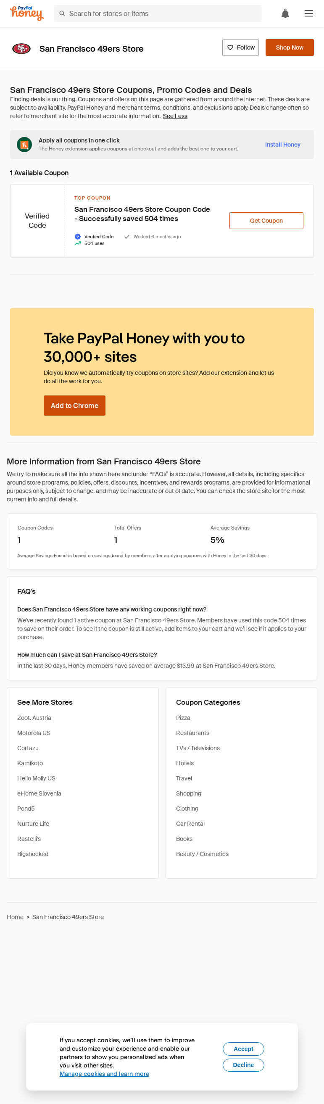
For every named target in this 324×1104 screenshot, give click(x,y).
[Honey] (27, 13)
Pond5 (26, 808)
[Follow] (240, 47)
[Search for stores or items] (158, 13)
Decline (243, 1065)
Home (15, 917)
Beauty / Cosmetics (202, 854)
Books (184, 839)
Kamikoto (30, 763)
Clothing (187, 808)
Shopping (188, 793)
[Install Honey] (282, 144)
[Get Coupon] (266, 220)
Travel (184, 778)
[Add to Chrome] (74, 405)
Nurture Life (33, 823)
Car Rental (190, 823)
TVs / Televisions (198, 748)
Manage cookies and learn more (104, 1073)
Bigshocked (32, 854)
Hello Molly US (36, 778)
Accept (243, 1049)
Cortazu (28, 748)
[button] (309, 13)
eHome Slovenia (39, 793)
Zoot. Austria (34, 718)
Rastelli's (29, 839)
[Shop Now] (290, 47)
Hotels (185, 763)
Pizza (183, 718)
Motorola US (33, 733)
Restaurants (192, 733)
